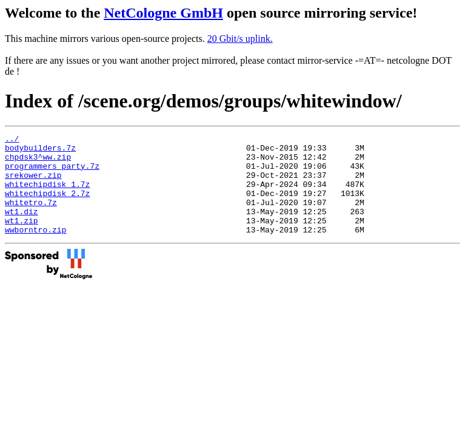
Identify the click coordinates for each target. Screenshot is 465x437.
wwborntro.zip (35, 249)
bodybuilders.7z (40, 151)
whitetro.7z (31, 216)
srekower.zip (33, 183)
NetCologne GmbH (163, 13)
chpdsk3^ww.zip (38, 162)
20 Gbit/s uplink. (240, 38)
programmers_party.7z (52, 173)
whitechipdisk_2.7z (47, 205)
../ (12, 140)
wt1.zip (21, 238)
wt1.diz (21, 227)
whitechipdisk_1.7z (47, 194)
